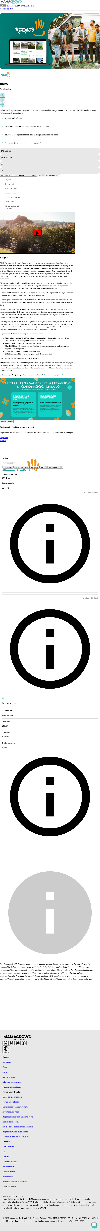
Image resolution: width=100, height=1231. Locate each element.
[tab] (41, 175)
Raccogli (10, 6)
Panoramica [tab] (5, 175)
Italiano (6, 1050)
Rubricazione (49, 375)
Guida (27, 6)
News (32, 6)
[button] (15, 179)
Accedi (3, 9)
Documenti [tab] (32, 175)
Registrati (9, 9)
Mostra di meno (7, 421)
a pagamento (59, 375)
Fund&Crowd (19, 6)
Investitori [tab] (22, 175)
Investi (3, 6)
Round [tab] (14, 175)
